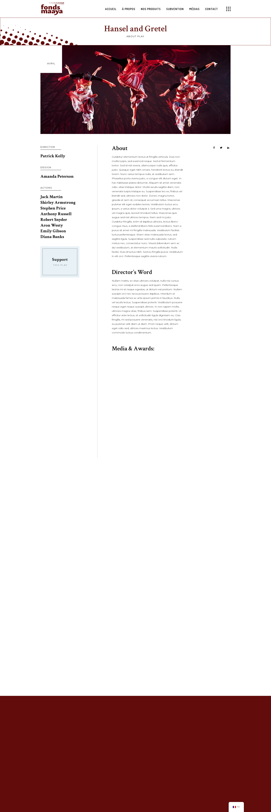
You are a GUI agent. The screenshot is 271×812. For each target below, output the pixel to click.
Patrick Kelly (52, 156)
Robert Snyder (53, 219)
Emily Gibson (53, 231)
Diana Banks (52, 237)
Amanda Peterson (57, 176)
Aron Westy (51, 225)
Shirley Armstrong (58, 202)
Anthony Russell (56, 214)
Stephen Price (53, 208)
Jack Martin (51, 197)
